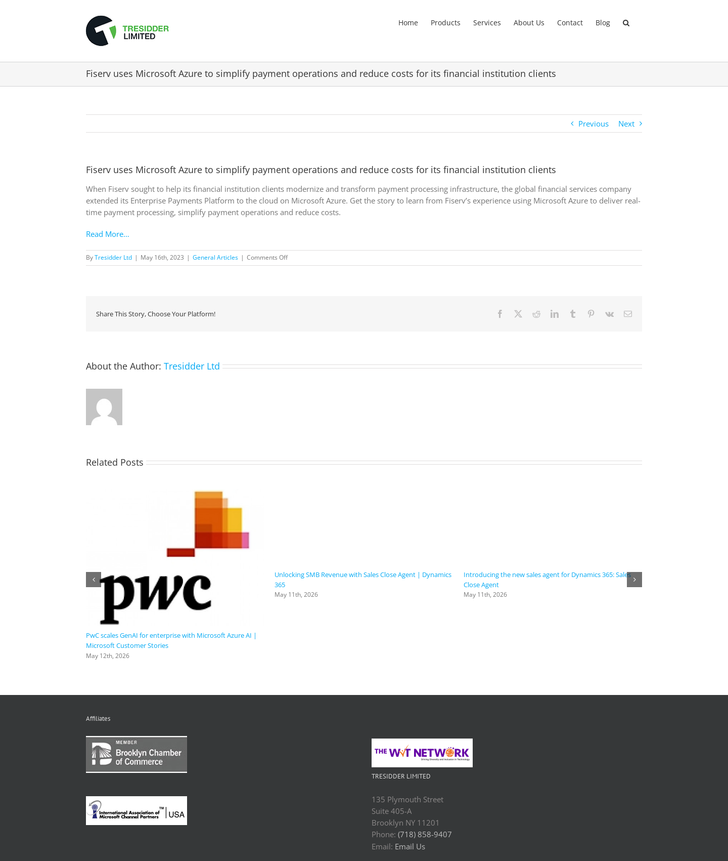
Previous (593, 123)
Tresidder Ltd (113, 257)
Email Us (410, 846)
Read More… (107, 234)
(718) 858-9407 (425, 834)
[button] (626, 22)
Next (626, 123)
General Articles (215, 257)
